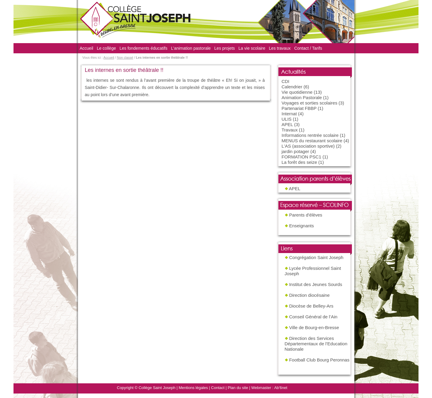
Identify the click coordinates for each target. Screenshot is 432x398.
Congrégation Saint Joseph (316, 257)
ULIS (287, 119)
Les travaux (279, 48)
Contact (218, 387)
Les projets (224, 48)
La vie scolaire (252, 48)
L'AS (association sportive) (308, 146)
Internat (289, 113)
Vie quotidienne (297, 92)
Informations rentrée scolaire (310, 135)
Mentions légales (193, 387)
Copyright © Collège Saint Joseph (146, 387)
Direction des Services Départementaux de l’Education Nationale (316, 344)
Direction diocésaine (309, 295)
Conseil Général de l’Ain (313, 316)
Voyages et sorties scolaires (310, 102)
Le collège (106, 48)
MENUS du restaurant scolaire (312, 140)
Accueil (86, 48)
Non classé (125, 57)
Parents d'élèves (305, 214)
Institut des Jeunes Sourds (315, 284)
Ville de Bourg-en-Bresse (314, 327)
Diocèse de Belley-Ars (311, 305)
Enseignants (301, 225)
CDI (286, 81)
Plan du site (238, 387)
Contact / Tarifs (308, 48)
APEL (287, 124)
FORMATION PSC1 (301, 156)
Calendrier (292, 86)
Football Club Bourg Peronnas (319, 359)
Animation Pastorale (302, 97)
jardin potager (295, 151)
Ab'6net (280, 387)
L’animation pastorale (191, 48)
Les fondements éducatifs (143, 48)
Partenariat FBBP (299, 108)
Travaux (290, 129)
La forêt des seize (299, 162)
